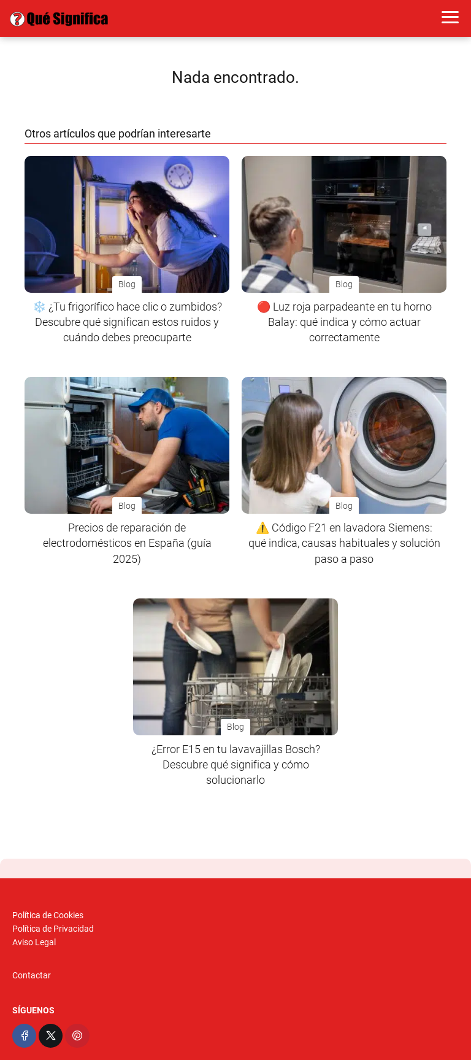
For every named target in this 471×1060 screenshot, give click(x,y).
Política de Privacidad (53, 929)
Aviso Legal (34, 942)
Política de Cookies (47, 915)
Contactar (31, 975)
